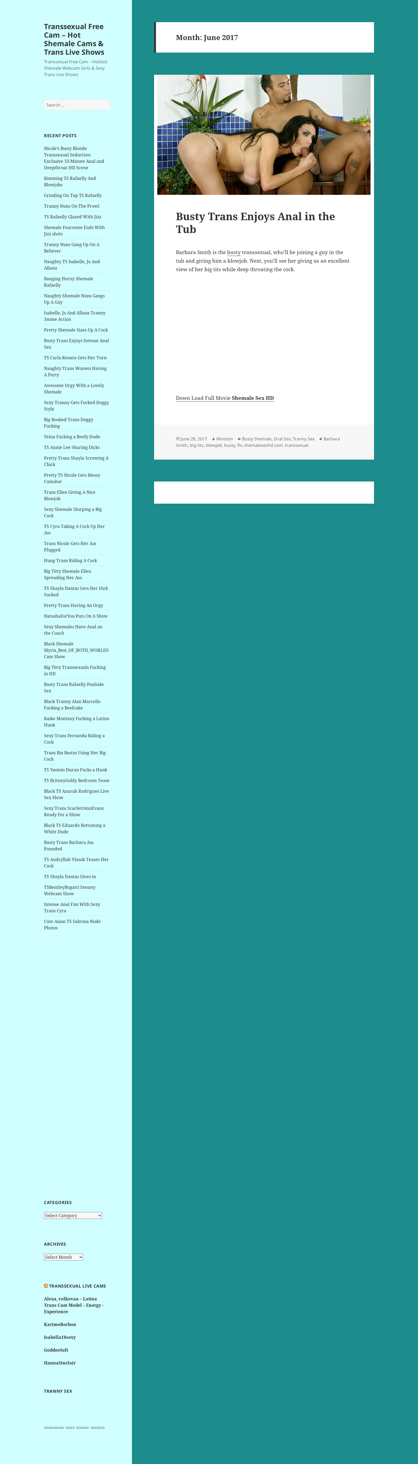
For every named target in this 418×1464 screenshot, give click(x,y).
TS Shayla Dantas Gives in (70, 876)
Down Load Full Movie (225, 397)
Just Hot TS (70, 1427)
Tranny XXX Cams (98, 1427)
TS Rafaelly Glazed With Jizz (72, 217)
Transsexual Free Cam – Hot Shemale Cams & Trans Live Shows (74, 39)
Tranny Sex (304, 439)
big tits (197, 445)
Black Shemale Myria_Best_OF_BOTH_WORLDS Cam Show (76, 650)
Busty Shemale (257, 439)
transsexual (296, 445)
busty (234, 252)
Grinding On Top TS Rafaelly (73, 195)
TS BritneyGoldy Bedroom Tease (77, 780)
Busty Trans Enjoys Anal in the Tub (255, 222)
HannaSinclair (60, 1363)
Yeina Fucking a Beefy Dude (72, 437)
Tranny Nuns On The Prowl (71, 206)
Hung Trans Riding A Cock (70, 560)
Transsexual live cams (77, 1286)
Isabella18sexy (60, 1337)
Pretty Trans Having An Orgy (73, 605)
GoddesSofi (56, 1350)
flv (239, 445)
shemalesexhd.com (263, 445)
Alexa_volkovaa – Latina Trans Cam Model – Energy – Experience (74, 1305)
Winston (224, 439)
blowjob (214, 445)
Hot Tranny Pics (82, 1427)
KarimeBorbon (60, 1324)
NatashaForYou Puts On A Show (76, 616)
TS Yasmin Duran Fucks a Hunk (75, 770)
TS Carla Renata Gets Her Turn (75, 358)
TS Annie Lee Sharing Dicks (72, 447)
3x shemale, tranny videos (54, 1427)
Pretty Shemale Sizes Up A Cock (76, 330)
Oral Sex (282, 439)
